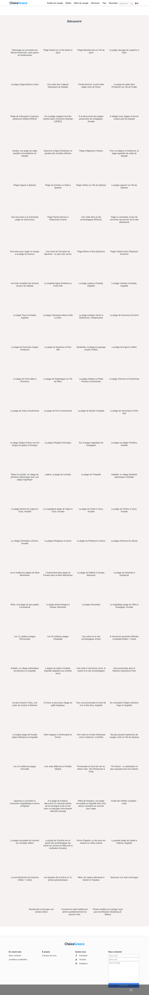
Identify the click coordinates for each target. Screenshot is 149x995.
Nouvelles (113, 3)
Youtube (82, 960)
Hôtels (68, 3)
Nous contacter (15, 956)
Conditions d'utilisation (18, 960)
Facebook (83, 956)
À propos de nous (49, 956)
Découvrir (95, 3)
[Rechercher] (131, 4)
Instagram (83, 963)
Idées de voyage (81, 3)
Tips (104, 3)
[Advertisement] (72, 990)
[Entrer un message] (123, 972)
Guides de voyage (55, 3)
